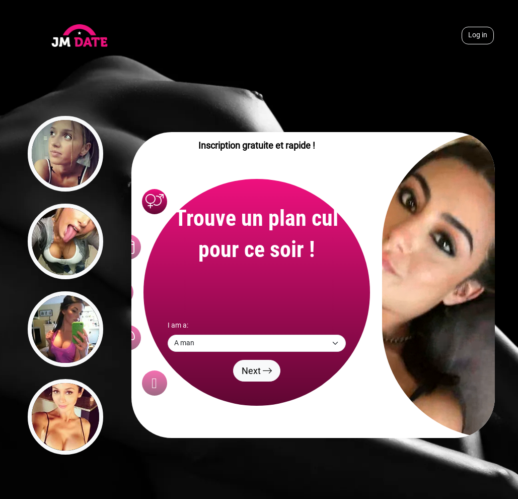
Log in (477, 35)
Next (257, 370)
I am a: (178, 325)
